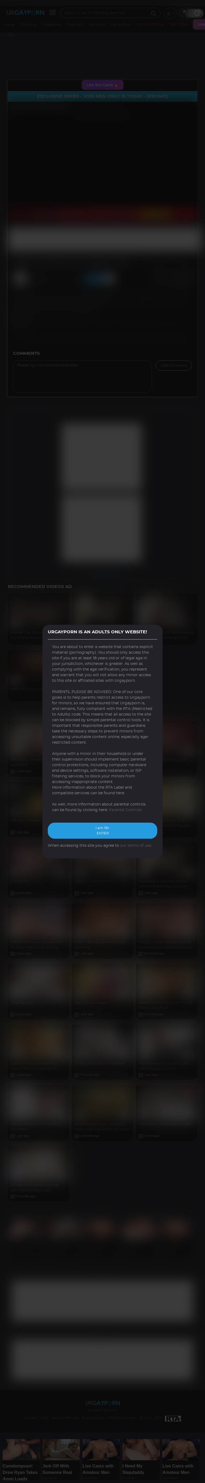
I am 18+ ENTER (102, 830)
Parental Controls (125, 810)
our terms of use (135, 846)
